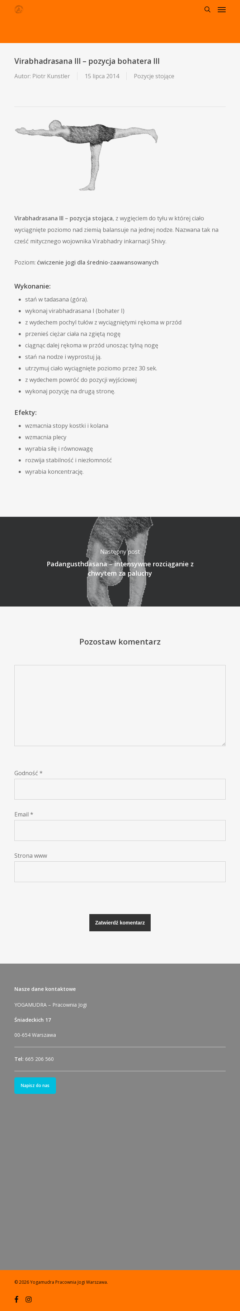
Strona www (30, 856)
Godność (28, 773)
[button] (222, 9)
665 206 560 (39, 1058)
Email (23, 814)
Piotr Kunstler (51, 76)
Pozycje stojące (154, 76)
